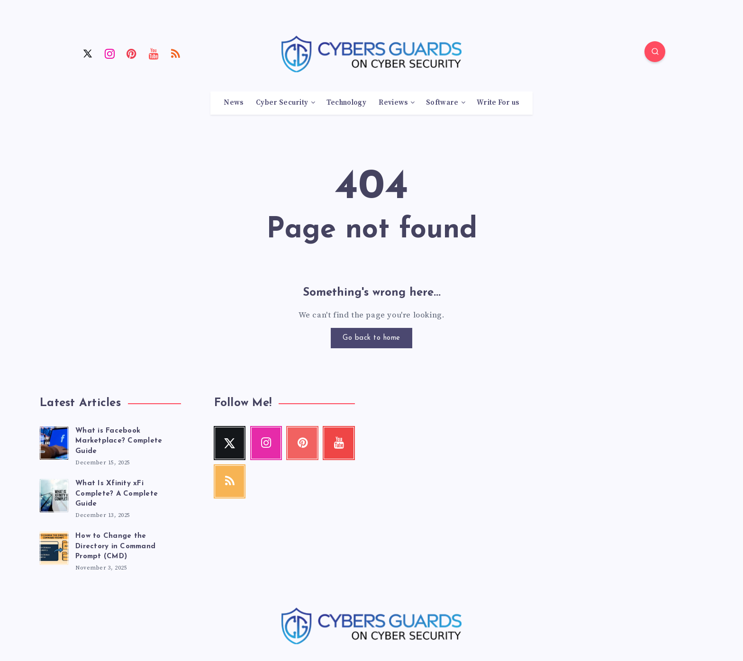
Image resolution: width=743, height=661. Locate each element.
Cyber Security (282, 103)
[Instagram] (110, 53)
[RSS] (176, 53)
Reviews (393, 103)
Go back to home (371, 338)
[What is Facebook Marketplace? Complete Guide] (54, 441)
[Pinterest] (132, 53)
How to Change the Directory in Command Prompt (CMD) (115, 547)
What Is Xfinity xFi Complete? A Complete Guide (116, 494)
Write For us (498, 103)
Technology (346, 103)
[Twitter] (88, 53)
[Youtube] (154, 53)
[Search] (654, 51)
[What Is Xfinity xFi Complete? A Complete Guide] (54, 494)
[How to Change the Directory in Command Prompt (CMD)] (54, 547)
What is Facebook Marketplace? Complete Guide (118, 441)
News (233, 103)
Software (442, 103)
